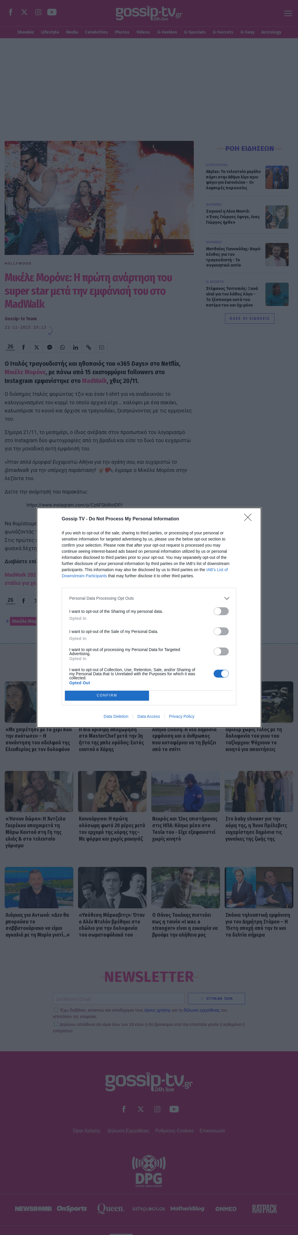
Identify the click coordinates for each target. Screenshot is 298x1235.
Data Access (148, 716)
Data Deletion (116, 716)
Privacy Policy (181, 716)
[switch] (221, 611)
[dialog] (149, 617)
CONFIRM (107, 695)
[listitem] (149, 598)
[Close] (249, 519)
